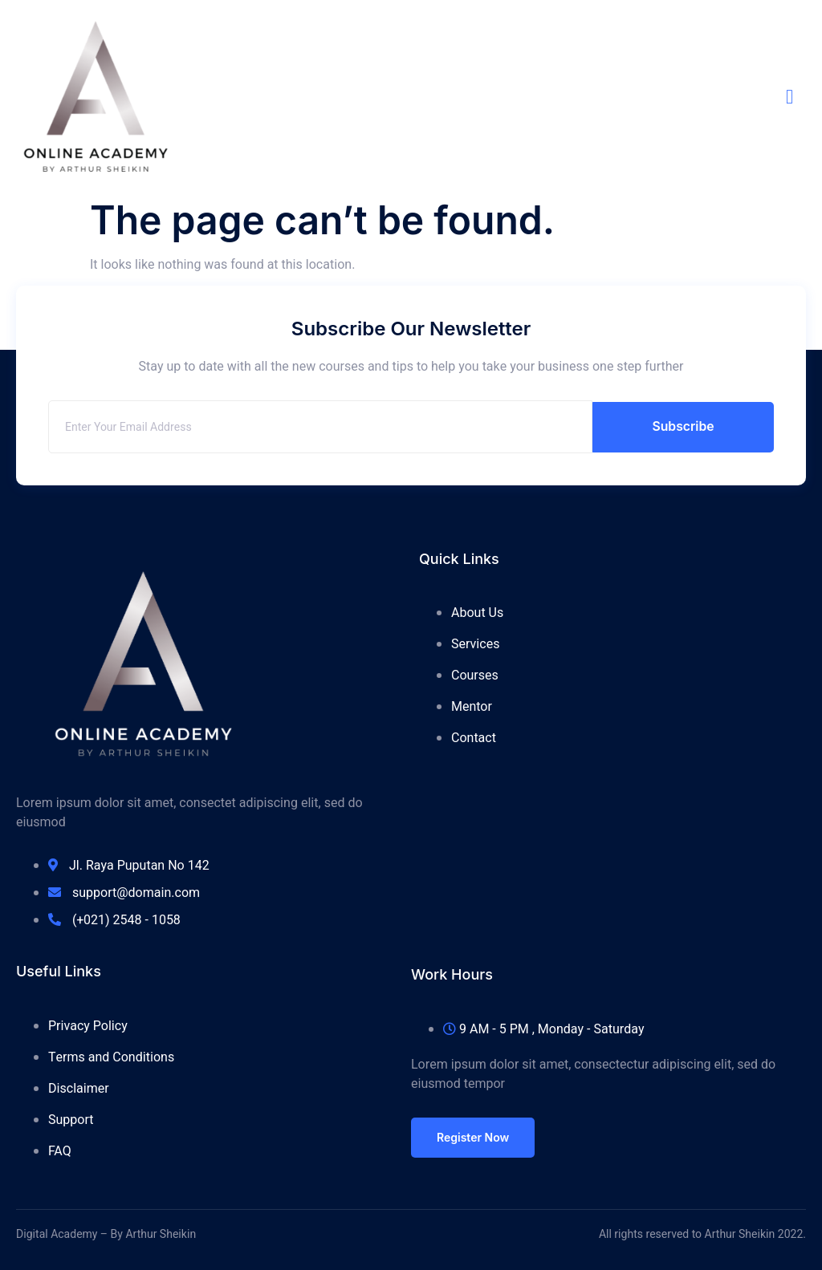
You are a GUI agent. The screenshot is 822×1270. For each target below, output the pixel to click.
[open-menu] (796, 97)
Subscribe (683, 427)
